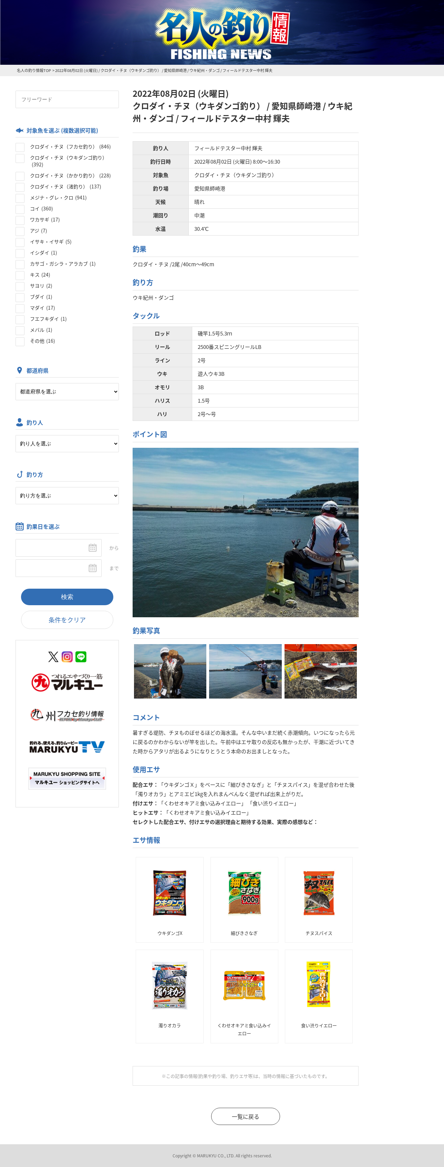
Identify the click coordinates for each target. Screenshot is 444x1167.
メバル (41, 329)
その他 (42, 340)
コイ (41, 208)
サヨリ (41, 285)
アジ (38, 230)
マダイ (42, 307)
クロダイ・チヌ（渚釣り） (65, 186)
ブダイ (41, 296)
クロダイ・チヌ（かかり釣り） (70, 175)
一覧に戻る (245, 1116)
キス (40, 274)
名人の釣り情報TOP (34, 70)
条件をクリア (67, 619)
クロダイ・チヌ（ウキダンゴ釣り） (68, 161)
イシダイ (43, 252)
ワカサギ (45, 219)
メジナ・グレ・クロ (58, 197)
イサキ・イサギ (51, 241)
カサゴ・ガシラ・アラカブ (63, 263)
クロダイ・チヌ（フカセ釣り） (70, 146)
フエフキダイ (48, 318)
